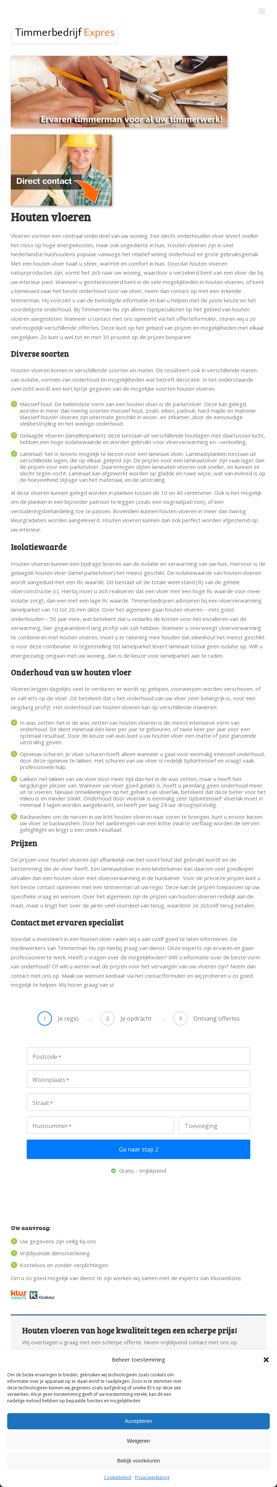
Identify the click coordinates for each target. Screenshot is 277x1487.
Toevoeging (201, 1126)
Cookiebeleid (117, 1477)
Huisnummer (51, 1126)
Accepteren (138, 1421)
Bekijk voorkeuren (138, 1460)
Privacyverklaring (152, 1477)
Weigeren (138, 1441)
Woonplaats (50, 1080)
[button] (266, 1359)
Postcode (46, 1057)
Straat (42, 1103)
